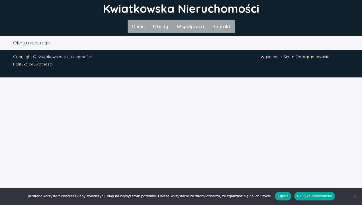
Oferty (160, 26)
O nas (138, 26)
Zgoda (283, 196)
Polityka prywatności (33, 64)
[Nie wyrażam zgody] (355, 196)
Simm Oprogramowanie (306, 56)
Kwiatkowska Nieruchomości (181, 8)
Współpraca (190, 26)
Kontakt (221, 26)
